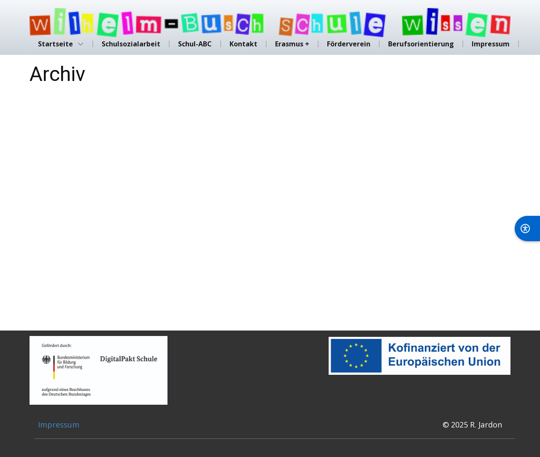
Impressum (58, 424)
